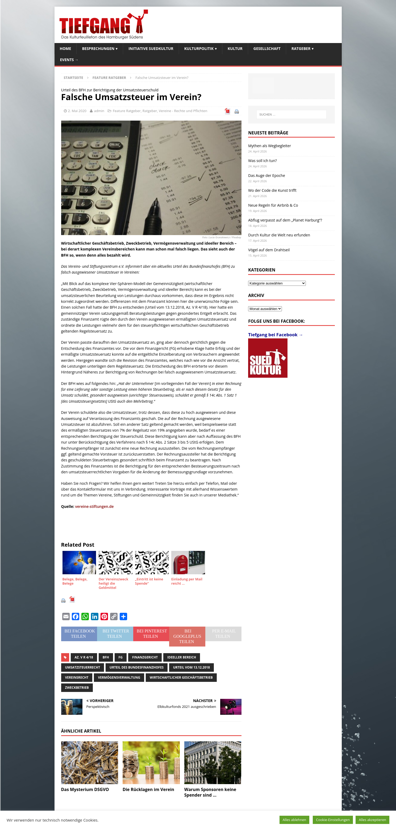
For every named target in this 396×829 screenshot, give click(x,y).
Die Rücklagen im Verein (148, 789)
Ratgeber (300, 48)
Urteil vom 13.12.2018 (191, 667)
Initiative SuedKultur (150, 48)
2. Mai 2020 (77, 110)
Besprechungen (98, 48)
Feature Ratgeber (127, 110)
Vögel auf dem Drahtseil (269, 249)
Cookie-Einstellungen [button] (333, 819)
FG (121, 657)
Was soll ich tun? (262, 160)
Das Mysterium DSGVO (85, 789)
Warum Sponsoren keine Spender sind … (210, 792)
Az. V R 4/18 (84, 657)
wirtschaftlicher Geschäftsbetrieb (181, 677)
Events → (69, 59)
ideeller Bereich (181, 657)
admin (99, 110)
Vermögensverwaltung (119, 677)
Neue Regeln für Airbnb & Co (273, 205)
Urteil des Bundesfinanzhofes (137, 667)
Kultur (235, 48)
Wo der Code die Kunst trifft (272, 190)
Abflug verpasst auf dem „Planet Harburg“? (285, 220)
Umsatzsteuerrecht (82, 667)
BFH (106, 657)
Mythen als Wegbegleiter (269, 145)
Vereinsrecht (77, 677)
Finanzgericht (145, 657)
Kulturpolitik (199, 48)
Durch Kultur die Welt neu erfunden (279, 234)
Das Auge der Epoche (266, 175)
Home (65, 48)
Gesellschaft (267, 48)
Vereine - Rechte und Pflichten (183, 110)
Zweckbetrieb (77, 687)
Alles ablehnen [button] (294, 819)
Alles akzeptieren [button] (372, 819)
